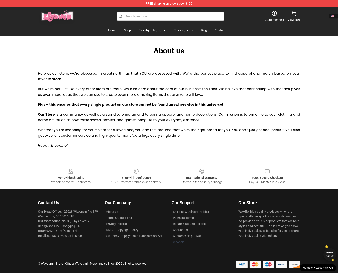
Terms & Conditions (119, 218)
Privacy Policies (116, 224)
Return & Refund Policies (189, 224)
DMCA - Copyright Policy (122, 230)
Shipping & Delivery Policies (191, 211)
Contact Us (180, 230)
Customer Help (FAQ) (187, 236)
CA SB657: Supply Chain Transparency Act (134, 236)
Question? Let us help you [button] (318, 267)
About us (112, 211)
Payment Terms (183, 218)
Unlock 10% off (330, 254)
